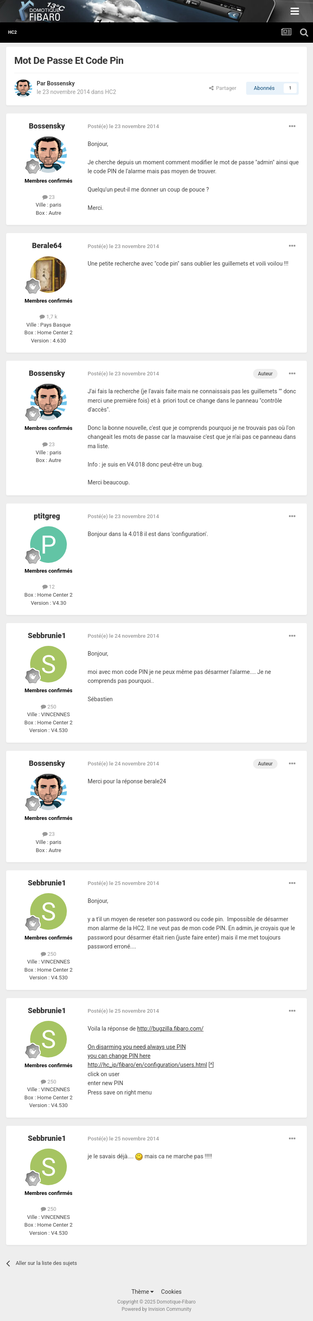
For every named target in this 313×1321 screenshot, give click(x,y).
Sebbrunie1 (47, 635)
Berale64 (47, 245)
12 (48, 587)
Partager (222, 88)
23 (48, 197)
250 (48, 707)
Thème (142, 1291)
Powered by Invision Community (157, 1309)
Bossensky (61, 83)
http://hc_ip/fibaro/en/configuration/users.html (147, 1065)
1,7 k (48, 317)
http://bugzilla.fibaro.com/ (170, 1028)
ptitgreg (47, 516)
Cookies (171, 1291)
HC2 (110, 92)
